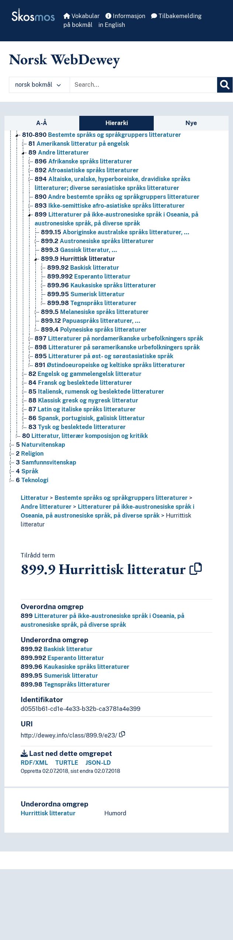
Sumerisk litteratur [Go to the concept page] (86, 294)
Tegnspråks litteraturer (65, 684)
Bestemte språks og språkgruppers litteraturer (121, 497)
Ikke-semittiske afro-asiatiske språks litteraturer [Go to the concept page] (110, 205)
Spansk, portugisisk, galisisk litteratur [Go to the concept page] (86, 418)
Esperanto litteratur (62, 657)
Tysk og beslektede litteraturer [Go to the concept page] (77, 427)
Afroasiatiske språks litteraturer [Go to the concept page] (87, 170)
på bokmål (78, 24)
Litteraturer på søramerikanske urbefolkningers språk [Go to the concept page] (117, 347)
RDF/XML (34, 762)
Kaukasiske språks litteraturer (75, 666)
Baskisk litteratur (57, 649)
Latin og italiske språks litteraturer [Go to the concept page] (82, 409)
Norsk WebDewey (64, 59)
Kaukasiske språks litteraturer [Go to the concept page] (101, 285)
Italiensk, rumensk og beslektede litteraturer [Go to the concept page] (96, 391)
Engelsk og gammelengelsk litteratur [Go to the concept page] (85, 373)
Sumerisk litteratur (59, 675)
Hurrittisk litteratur (48, 813)
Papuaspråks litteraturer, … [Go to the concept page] (90, 320)
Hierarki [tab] (116, 123)
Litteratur (34, 497)
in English (111, 24)
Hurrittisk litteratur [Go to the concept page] (78, 258)
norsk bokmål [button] (38, 84)
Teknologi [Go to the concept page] (32, 480)
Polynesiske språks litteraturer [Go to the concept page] (94, 329)
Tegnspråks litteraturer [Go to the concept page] (91, 303)
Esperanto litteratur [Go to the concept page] (89, 276)
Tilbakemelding (176, 16)
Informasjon (125, 16)
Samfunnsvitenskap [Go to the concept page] (46, 462)
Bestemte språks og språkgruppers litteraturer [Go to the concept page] (101, 134)
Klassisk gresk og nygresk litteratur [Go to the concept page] (83, 400)
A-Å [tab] (41, 123)
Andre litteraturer (46, 506)
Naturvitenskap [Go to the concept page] (40, 444)
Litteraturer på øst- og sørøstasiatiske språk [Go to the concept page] (104, 356)
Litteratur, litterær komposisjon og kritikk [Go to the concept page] (85, 435)
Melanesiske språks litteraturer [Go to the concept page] (95, 311)
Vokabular (81, 16)
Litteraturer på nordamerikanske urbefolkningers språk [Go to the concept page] (119, 338)
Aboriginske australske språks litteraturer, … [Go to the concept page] (115, 232)
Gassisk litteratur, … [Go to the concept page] (79, 249)
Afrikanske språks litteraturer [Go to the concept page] (83, 161)
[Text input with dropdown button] (143, 85)
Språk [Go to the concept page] (27, 471)
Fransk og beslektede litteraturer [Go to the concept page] (80, 382)
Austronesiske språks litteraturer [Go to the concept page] (97, 241)
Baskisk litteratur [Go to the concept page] (83, 267)
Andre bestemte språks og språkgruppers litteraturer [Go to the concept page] (117, 196)
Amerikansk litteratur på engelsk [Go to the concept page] (78, 143)
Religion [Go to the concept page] (30, 453)
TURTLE (66, 762)
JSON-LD (98, 762)
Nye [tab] (191, 123)
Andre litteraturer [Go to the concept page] (58, 152)
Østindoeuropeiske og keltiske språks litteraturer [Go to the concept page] (110, 365)
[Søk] (225, 85)
